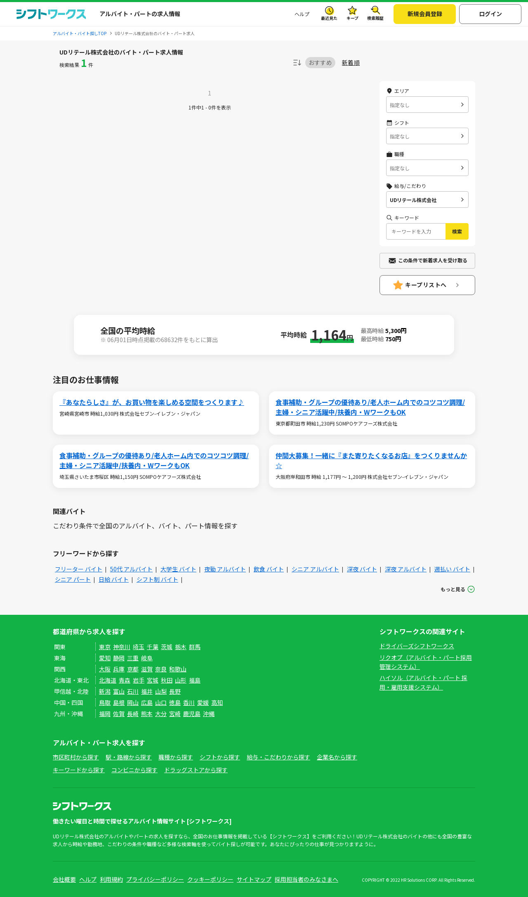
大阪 (105, 669)
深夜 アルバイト (406, 569)
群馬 (194, 646)
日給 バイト (114, 579)
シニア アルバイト (315, 569)
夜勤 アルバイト (225, 569)
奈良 (161, 669)
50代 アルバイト (131, 569)
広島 (147, 702)
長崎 (133, 713)
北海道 (107, 680)
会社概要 (64, 879)
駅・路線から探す (129, 757)
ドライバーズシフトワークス (417, 646)
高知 (217, 702)
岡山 (133, 702)
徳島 (175, 702)
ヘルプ (302, 13)
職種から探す (175, 757)
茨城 (166, 646)
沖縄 (208, 713)
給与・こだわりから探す (278, 757)
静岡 (119, 658)
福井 (147, 691)
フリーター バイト (78, 569)
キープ (352, 18)
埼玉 (138, 646)
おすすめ (320, 62)
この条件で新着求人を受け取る (432, 260)
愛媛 (203, 702)
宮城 (152, 680)
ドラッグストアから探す (196, 770)
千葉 (152, 646)
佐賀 (119, 713)
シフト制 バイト (157, 579)
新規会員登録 (425, 14)
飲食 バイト (269, 569)
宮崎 (175, 713)
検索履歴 (375, 18)
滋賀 (147, 669)
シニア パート (73, 579)
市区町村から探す (76, 757)
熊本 (147, 713)
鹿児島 (191, 713)
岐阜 (147, 658)
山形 (180, 680)
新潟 (105, 691)
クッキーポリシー (210, 879)
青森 (124, 680)
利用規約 (111, 879)
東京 (105, 646)
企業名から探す (337, 757)
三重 (133, 658)
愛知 (105, 658)
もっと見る (453, 588)
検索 (457, 231)
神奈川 (121, 646)
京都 (133, 669)
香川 (189, 702)
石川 (133, 691)
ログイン (490, 14)
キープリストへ (426, 285)
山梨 (161, 691)
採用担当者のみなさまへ (306, 879)
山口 (161, 702)
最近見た (329, 18)
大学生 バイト (178, 569)
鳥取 (105, 702)
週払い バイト (452, 569)
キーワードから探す (79, 770)
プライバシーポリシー (155, 879)
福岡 (105, 713)
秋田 (166, 680)
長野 (175, 691)
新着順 (351, 63)
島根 (119, 702)
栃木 (180, 646)
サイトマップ (254, 879)
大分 (161, 713)
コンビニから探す (134, 770)
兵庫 (119, 669)
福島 (194, 680)
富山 (119, 691)
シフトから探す (220, 757)
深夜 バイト (362, 569)
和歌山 (177, 669)
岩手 (138, 680)
